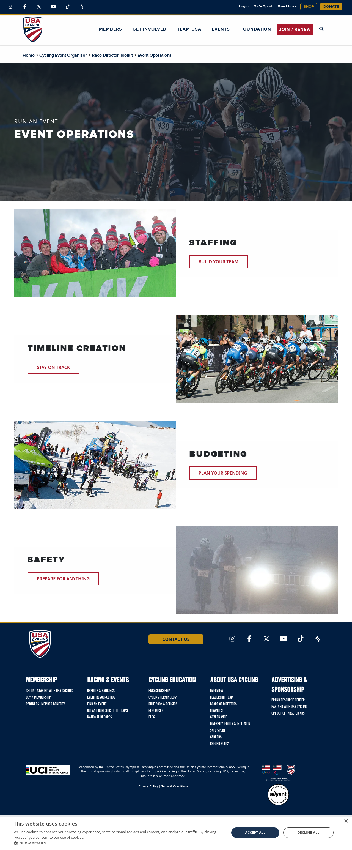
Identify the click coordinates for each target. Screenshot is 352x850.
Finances (216, 711)
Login (244, 6)
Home (29, 55)
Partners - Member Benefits (45, 704)
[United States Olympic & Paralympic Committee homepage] (278, 773)
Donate (331, 7)
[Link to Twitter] (39, 7)
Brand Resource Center (288, 700)
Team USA (189, 29)
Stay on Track (53, 367)
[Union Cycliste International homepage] (48, 770)
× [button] (346, 821)
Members (110, 29)
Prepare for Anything (63, 579)
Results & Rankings (101, 691)
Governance (218, 717)
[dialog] (176, 832)
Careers (216, 737)
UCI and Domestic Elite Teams (107, 711)
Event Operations (155, 55)
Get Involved (149, 29)
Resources (155, 711)
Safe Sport (263, 6)
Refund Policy (220, 744)
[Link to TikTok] (67, 7)
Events (221, 29)
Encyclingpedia (159, 691)
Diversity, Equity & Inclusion (230, 724)
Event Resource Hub (101, 697)
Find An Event (96, 704)
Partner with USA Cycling (289, 707)
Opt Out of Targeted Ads (288, 713)
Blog (151, 717)
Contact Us (175, 639)
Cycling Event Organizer (63, 55)
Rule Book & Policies (162, 704)
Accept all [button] (255, 832)
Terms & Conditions (174, 786)
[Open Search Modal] (321, 29)
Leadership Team (221, 697)
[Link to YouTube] (53, 7)
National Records (99, 717)
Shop (309, 7)
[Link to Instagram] (10, 7)
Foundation (255, 29)
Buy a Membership (38, 697)
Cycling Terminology (163, 697)
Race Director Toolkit (112, 55)
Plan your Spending (223, 473)
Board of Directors (223, 704)
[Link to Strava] (82, 7)
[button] (118, 843)
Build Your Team (218, 262)
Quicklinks (287, 6)
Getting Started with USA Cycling (49, 691)
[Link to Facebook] (25, 7)
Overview (216, 691)
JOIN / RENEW (295, 29)
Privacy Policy (148, 786)
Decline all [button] (309, 832)
